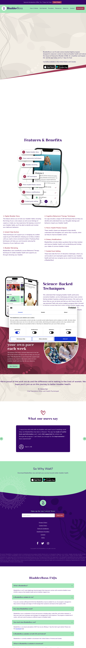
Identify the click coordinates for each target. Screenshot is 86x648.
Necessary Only (21, 339)
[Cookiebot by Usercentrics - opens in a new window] (69, 308)
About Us (65, 8)
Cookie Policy (43, 525)
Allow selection (43, 339)
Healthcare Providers (43, 531)
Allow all (65, 339)
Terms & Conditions (43, 528)
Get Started (43, 8)
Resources (58, 8)
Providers (51, 8)
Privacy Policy (43, 522)
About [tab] (65, 312)
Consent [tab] (20, 312)
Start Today (57, 2)
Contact (72, 8)
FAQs (43, 538)
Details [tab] (43, 312)
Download (80, 8)
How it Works (34, 8)
